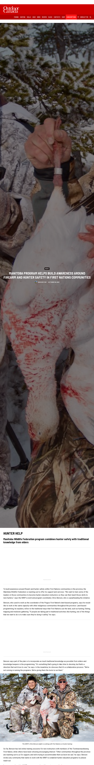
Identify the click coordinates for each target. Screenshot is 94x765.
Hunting (22, 17)
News (38, 17)
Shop (63, 17)
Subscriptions (71, 17)
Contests (57, 17)
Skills (29, 17)
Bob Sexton (42, 282)
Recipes (44, 17)
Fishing (16, 17)
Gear (34, 17)
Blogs (50, 17)
